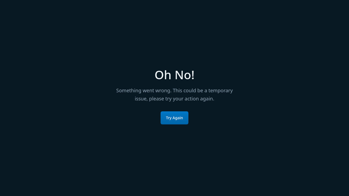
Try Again (174, 117)
